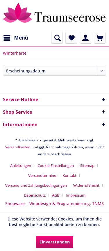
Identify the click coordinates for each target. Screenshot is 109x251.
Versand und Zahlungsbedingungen (36, 185)
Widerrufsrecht (86, 185)
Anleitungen (20, 165)
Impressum (75, 195)
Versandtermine (42, 175)
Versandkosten (18, 147)
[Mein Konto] (85, 38)
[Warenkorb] (100, 38)
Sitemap (87, 165)
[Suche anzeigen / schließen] (57, 38)
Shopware (15, 203)
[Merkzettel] (71, 38)
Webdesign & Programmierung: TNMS (66, 203)
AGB (55, 195)
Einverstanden (55, 242)
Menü (15, 37)
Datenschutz (35, 195)
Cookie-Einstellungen (55, 165)
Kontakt (69, 175)
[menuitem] (15, 38)
